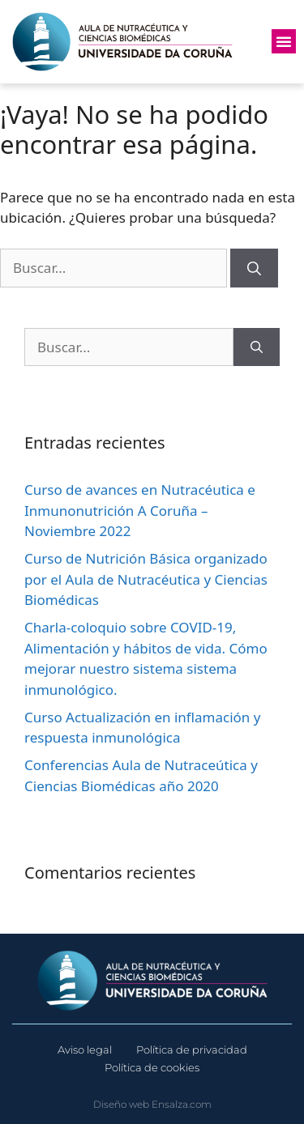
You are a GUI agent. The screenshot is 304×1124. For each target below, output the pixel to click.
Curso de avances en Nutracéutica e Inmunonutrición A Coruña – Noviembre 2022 (139, 510)
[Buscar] (254, 268)
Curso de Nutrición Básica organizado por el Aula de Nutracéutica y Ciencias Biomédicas (146, 579)
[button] (284, 41)
